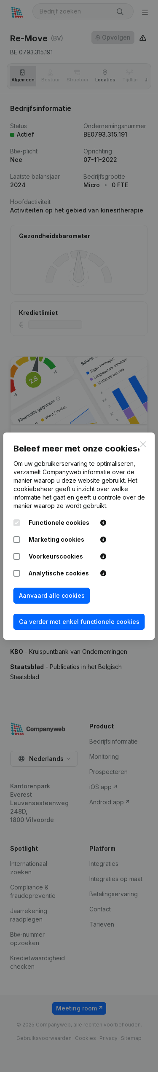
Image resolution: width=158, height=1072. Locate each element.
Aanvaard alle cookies (52, 595)
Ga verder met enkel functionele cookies (79, 621)
